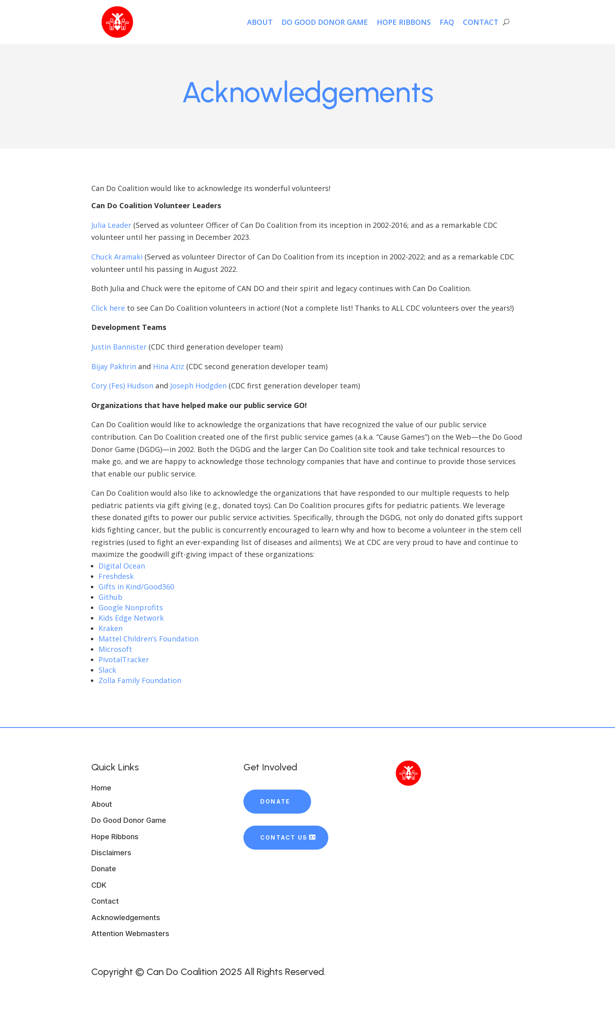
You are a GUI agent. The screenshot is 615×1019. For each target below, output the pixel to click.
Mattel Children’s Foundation (148, 638)
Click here (108, 308)
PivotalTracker (123, 659)
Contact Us (284, 837)
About (260, 22)
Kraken (110, 628)
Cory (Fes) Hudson (122, 385)
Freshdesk (116, 576)
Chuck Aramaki (117, 256)
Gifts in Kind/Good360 (136, 586)
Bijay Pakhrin (113, 366)
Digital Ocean (121, 566)
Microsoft (115, 649)
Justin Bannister (119, 347)
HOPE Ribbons (404, 22)
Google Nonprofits (130, 607)
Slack (107, 670)
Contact (480, 22)
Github (110, 597)
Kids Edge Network (131, 618)
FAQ (447, 22)
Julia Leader (111, 225)
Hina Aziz (168, 366)
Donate (275, 801)
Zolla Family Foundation (139, 680)
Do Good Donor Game (324, 22)
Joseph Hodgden (198, 385)
